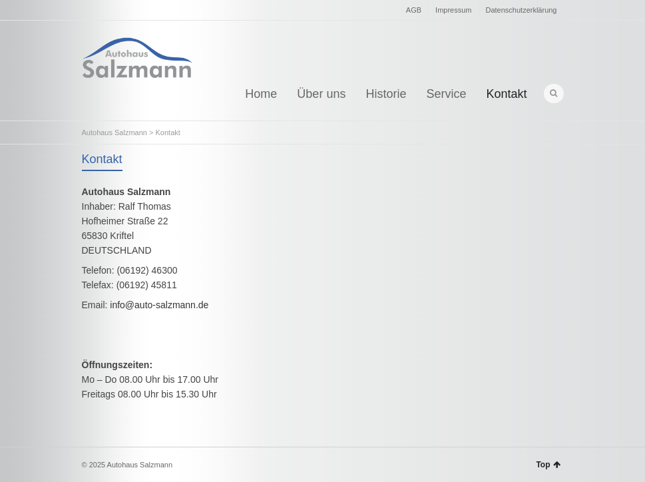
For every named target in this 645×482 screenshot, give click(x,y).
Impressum (453, 10)
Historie (385, 94)
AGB (413, 10)
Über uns (321, 94)
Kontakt (506, 94)
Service (446, 94)
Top (548, 464)
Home (261, 94)
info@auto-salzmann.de (159, 305)
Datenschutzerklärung (520, 10)
